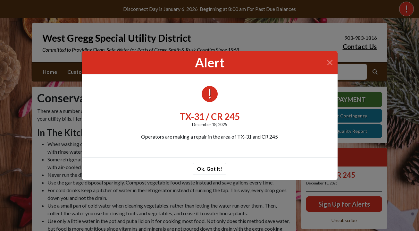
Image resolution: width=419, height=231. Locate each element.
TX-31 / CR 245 (210, 116)
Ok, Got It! (209, 169)
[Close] (330, 62)
